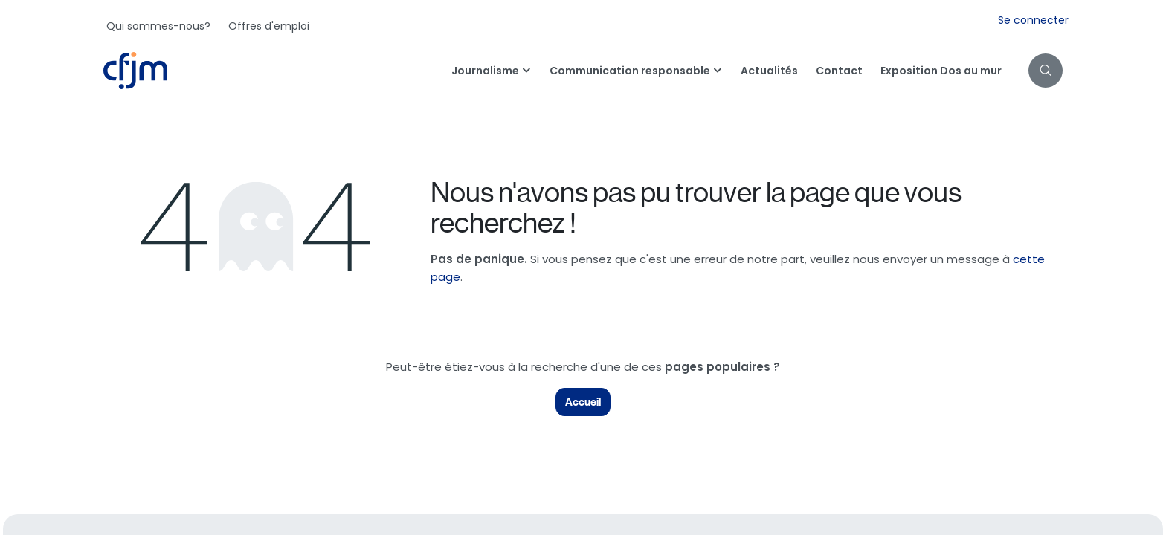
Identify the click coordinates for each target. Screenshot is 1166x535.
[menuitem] (158, 26)
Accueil (583, 402)
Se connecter (1033, 20)
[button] (1045, 71)
